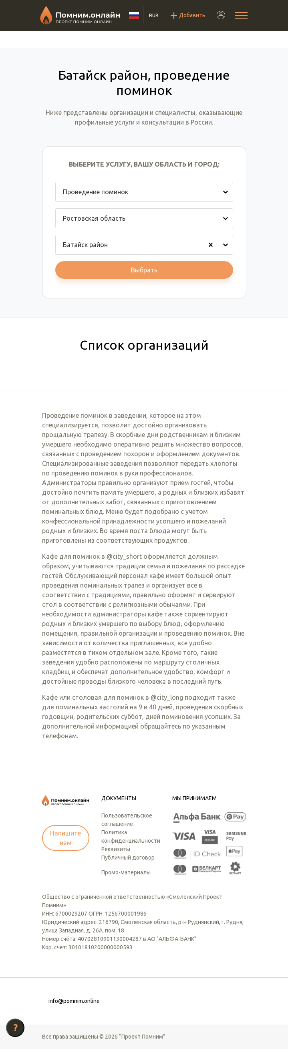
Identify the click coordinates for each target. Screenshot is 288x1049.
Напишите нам (65, 838)
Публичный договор (128, 857)
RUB (154, 15)
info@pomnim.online (74, 1001)
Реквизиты (115, 849)
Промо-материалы (126, 872)
